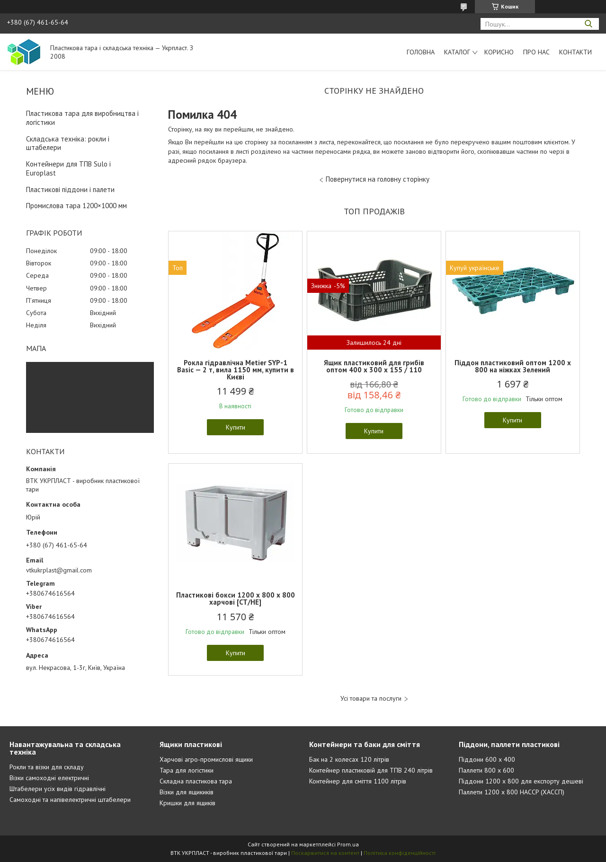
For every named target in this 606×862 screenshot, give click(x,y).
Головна (421, 52)
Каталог (457, 52)
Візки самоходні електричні (49, 778)
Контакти (575, 52)
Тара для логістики (187, 770)
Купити (235, 427)
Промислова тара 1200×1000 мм (76, 205)
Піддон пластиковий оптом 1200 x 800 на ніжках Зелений (512, 366)
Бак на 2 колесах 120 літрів (349, 759)
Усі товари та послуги (370, 699)
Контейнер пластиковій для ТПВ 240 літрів (371, 770)
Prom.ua (348, 844)
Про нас (536, 52)
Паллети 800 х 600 (486, 770)
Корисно (499, 52)
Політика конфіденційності (400, 852)
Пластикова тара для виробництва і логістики (82, 118)
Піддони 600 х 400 (487, 759)
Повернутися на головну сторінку (377, 179)
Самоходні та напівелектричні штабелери (70, 799)
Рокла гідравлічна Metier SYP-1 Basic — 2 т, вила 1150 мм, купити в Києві (235, 369)
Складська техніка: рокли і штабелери (67, 143)
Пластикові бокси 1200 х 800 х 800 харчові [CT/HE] (235, 598)
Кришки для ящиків (187, 803)
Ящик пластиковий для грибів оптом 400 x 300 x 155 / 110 (374, 366)
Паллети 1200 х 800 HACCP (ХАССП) (511, 792)
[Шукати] (588, 24)
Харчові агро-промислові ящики (206, 759)
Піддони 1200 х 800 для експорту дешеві (521, 781)
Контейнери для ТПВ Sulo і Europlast (68, 168)
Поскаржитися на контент (325, 852)
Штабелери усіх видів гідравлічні (57, 788)
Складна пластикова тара (196, 781)
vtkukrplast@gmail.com (59, 570)
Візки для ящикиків (187, 792)
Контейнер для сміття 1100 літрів (357, 781)
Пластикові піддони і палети (70, 189)
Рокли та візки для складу (46, 767)
